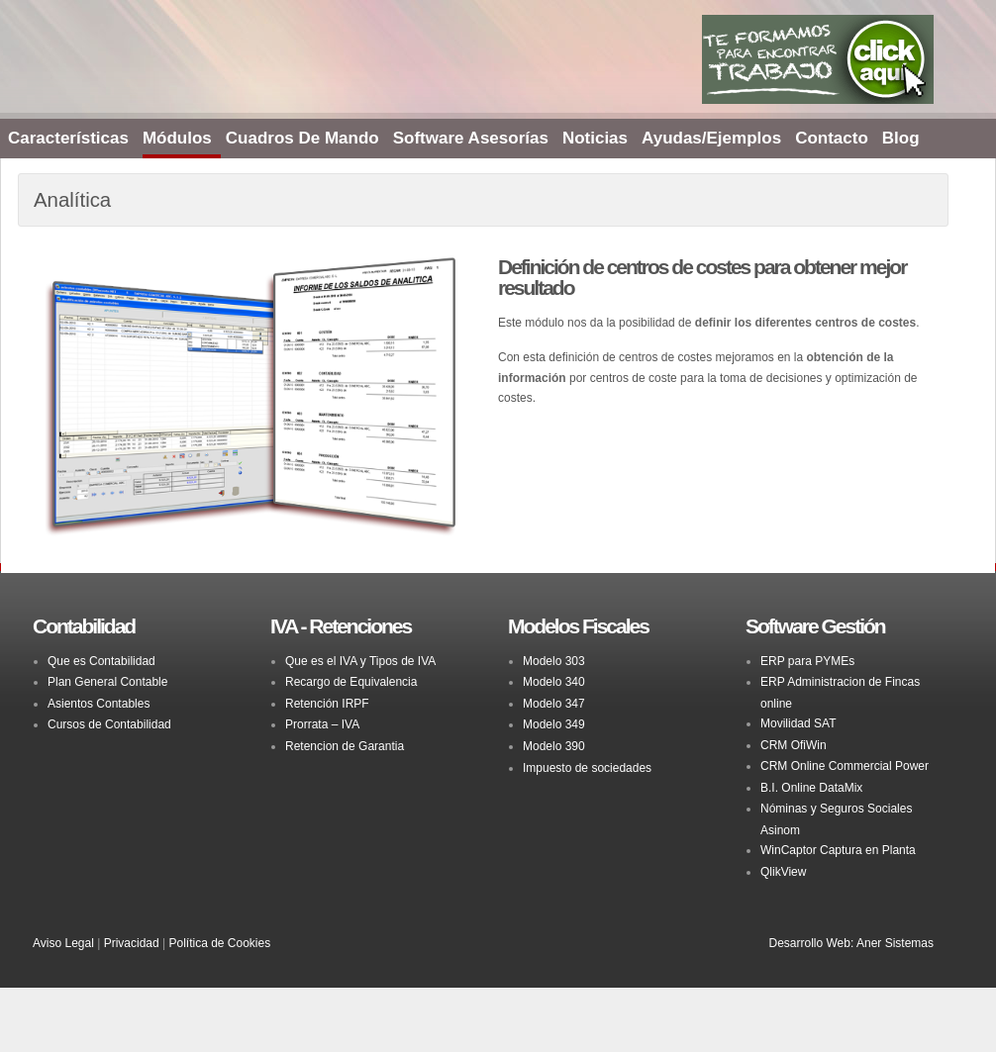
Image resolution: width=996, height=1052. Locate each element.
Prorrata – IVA (322, 724)
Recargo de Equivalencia (351, 682)
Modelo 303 (554, 661)
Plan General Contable (107, 682)
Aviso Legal (63, 943)
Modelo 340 (554, 682)
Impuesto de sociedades (587, 768)
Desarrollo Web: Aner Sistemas (851, 943)
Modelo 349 (554, 724)
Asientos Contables (98, 704)
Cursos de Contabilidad (109, 724)
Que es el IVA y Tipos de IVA (360, 661)
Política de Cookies (219, 943)
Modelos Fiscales (578, 626)
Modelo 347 (554, 704)
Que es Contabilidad (101, 661)
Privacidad (131, 943)
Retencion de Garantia (344, 746)
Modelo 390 (554, 746)
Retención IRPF (327, 704)
